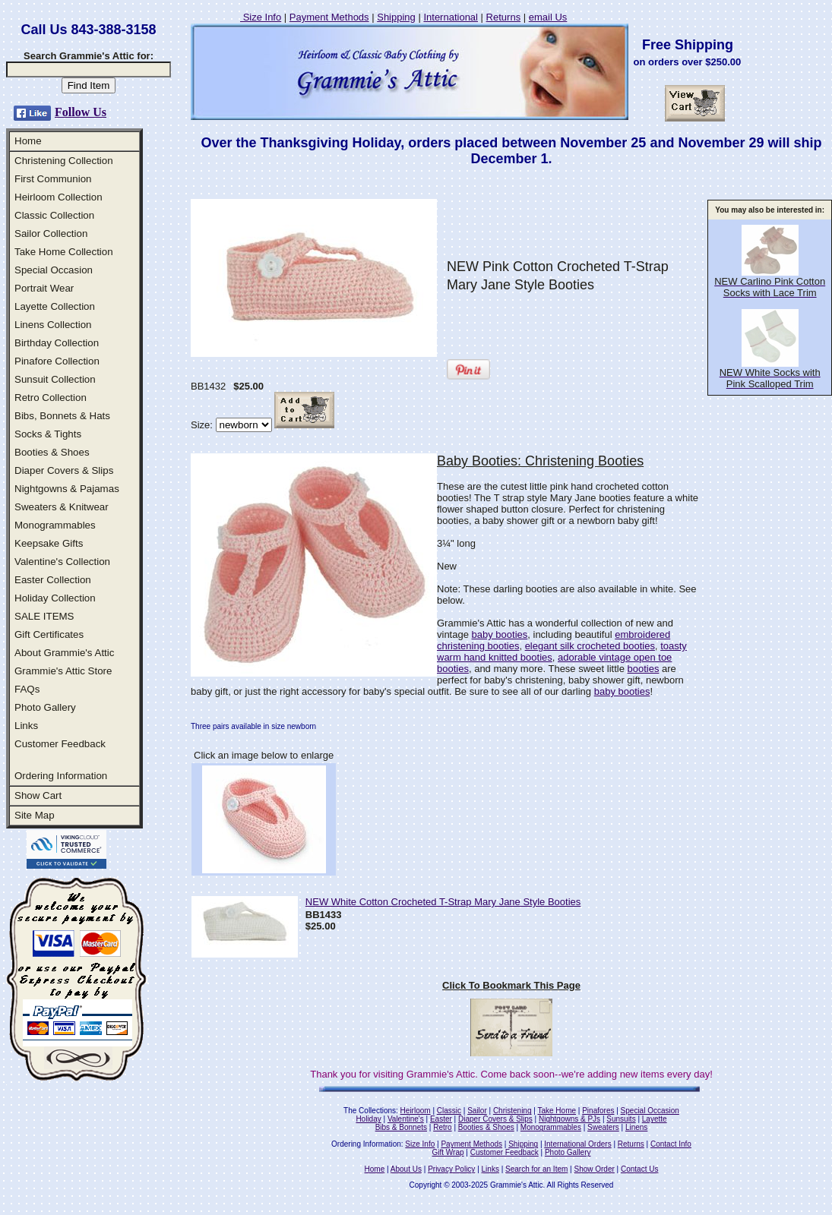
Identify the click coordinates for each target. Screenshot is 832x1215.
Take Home (556, 1110)
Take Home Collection (63, 251)
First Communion (52, 179)
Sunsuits (620, 1119)
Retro (442, 1127)
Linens (636, 1127)
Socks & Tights (47, 434)
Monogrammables (55, 525)
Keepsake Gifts (48, 543)
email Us (548, 17)
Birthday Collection (56, 343)
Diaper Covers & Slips (63, 470)
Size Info (260, 17)
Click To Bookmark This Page (511, 985)
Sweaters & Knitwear (61, 507)
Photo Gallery (45, 707)
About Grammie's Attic (64, 652)
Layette (654, 1119)
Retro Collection (50, 397)
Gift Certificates (49, 634)
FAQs (27, 689)
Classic (449, 1110)
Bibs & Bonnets (401, 1127)
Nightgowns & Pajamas (66, 488)
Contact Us (639, 1169)
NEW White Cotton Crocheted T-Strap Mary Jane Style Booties (443, 901)
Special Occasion (53, 270)
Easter (441, 1119)
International (450, 17)
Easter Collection (52, 579)
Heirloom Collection (58, 197)
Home (28, 141)
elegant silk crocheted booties (590, 646)
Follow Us (80, 112)
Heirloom (415, 1110)
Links (26, 725)
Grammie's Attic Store (63, 671)
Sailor (477, 1110)
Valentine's (406, 1119)
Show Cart (38, 795)
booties (644, 668)
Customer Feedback (60, 744)
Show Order (594, 1169)
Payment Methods (329, 17)
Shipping (396, 17)
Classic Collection (54, 215)
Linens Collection (53, 324)
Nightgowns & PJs (569, 1119)
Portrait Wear (44, 288)
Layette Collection (54, 306)
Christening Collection (63, 160)
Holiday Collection (55, 598)
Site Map (34, 815)
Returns (503, 17)
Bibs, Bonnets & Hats (62, 415)
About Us (406, 1169)
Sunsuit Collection (55, 379)
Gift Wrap (448, 1152)
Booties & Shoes (52, 452)
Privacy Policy (451, 1169)
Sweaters (603, 1127)
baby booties (500, 634)
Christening (512, 1110)
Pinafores (598, 1110)
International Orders (577, 1144)
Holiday (368, 1119)
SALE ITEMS (44, 616)
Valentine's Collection (62, 561)
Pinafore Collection (57, 361)
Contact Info (670, 1144)
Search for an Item (536, 1169)
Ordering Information (60, 775)
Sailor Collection (50, 233)
